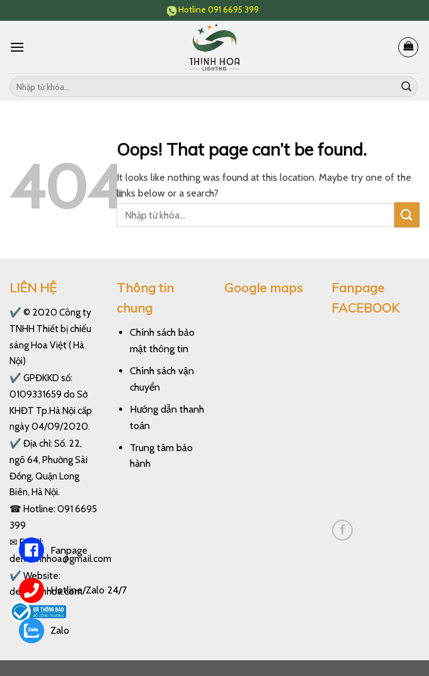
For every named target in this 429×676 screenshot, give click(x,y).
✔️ (15, 312)
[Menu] (17, 47)
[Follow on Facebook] (342, 530)
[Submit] (406, 87)
